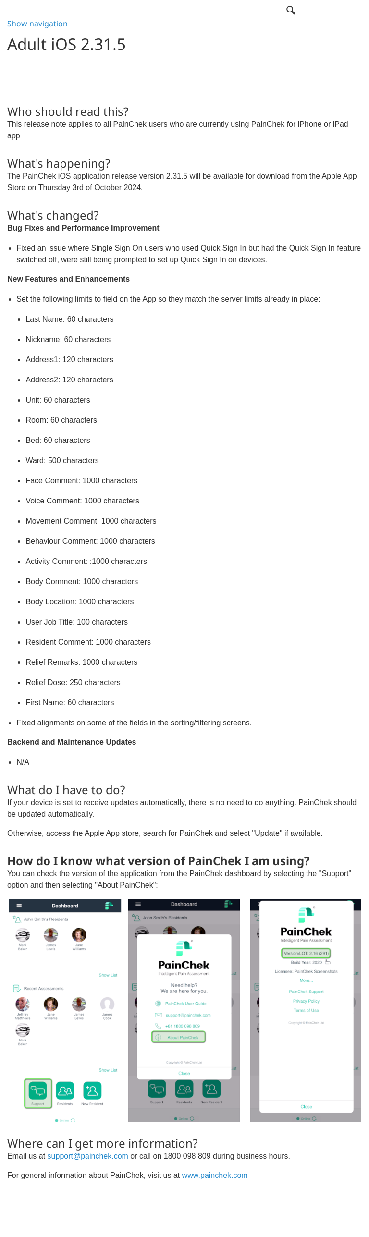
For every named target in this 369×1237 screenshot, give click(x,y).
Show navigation (37, 23)
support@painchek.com (88, 1156)
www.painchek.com (215, 1175)
